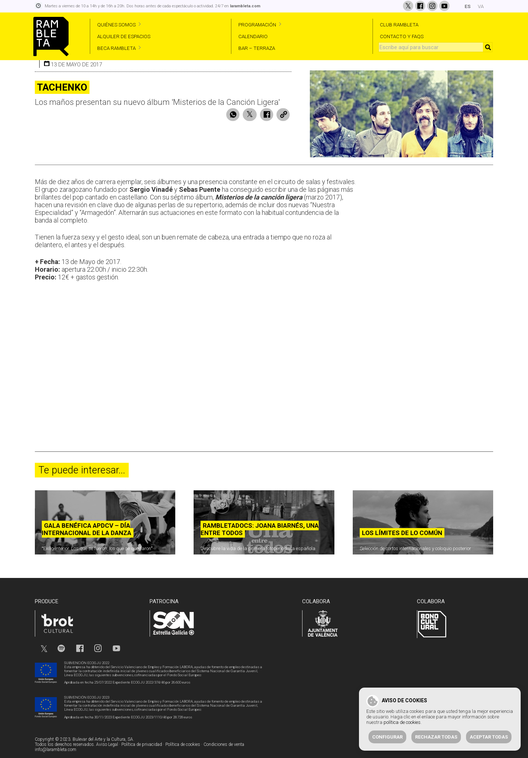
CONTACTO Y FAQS (401, 36)
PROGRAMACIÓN (257, 25)
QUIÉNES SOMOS (116, 25)
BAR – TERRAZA (256, 48)
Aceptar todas (489, 737)
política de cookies (402, 722)
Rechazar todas (436, 737)
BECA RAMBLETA (116, 48)
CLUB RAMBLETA (399, 25)
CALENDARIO (253, 36)
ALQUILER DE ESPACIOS (123, 36)
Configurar (387, 737)
